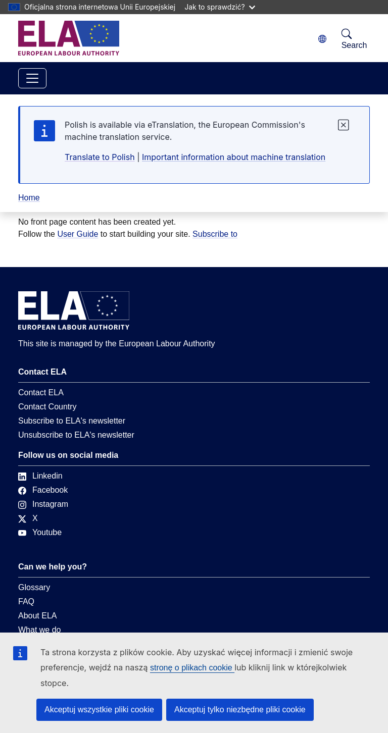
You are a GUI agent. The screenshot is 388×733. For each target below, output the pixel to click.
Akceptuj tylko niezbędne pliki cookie (240, 709)
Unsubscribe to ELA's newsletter (76, 435)
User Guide (77, 234)
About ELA (37, 615)
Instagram (43, 504)
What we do (39, 629)
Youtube (40, 532)
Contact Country (47, 406)
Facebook (43, 490)
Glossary (34, 587)
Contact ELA (41, 392)
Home (29, 197)
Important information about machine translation (233, 157)
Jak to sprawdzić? (219, 7)
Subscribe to (214, 234)
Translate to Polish (100, 157)
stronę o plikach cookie (192, 667)
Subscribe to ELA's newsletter (71, 420)
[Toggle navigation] (32, 78)
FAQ (26, 601)
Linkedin (40, 476)
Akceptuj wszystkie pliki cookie (99, 709)
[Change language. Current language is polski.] (322, 39)
